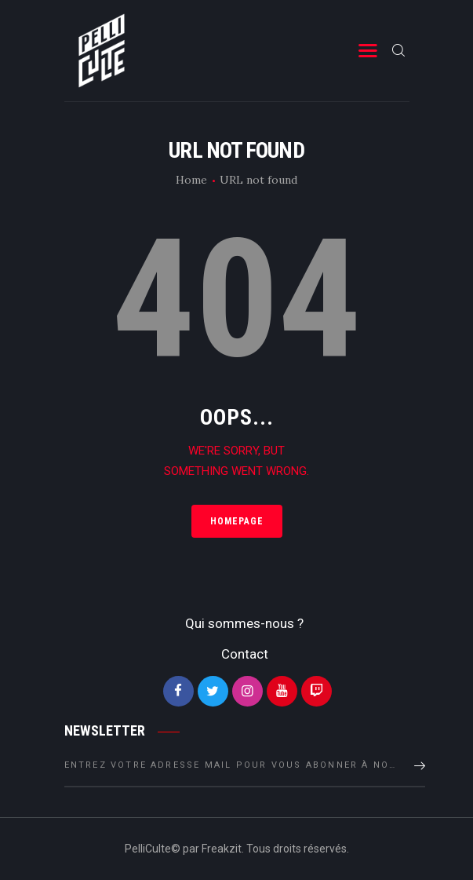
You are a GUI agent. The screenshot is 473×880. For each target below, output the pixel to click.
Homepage (237, 521)
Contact (244, 654)
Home (191, 180)
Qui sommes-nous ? (244, 623)
